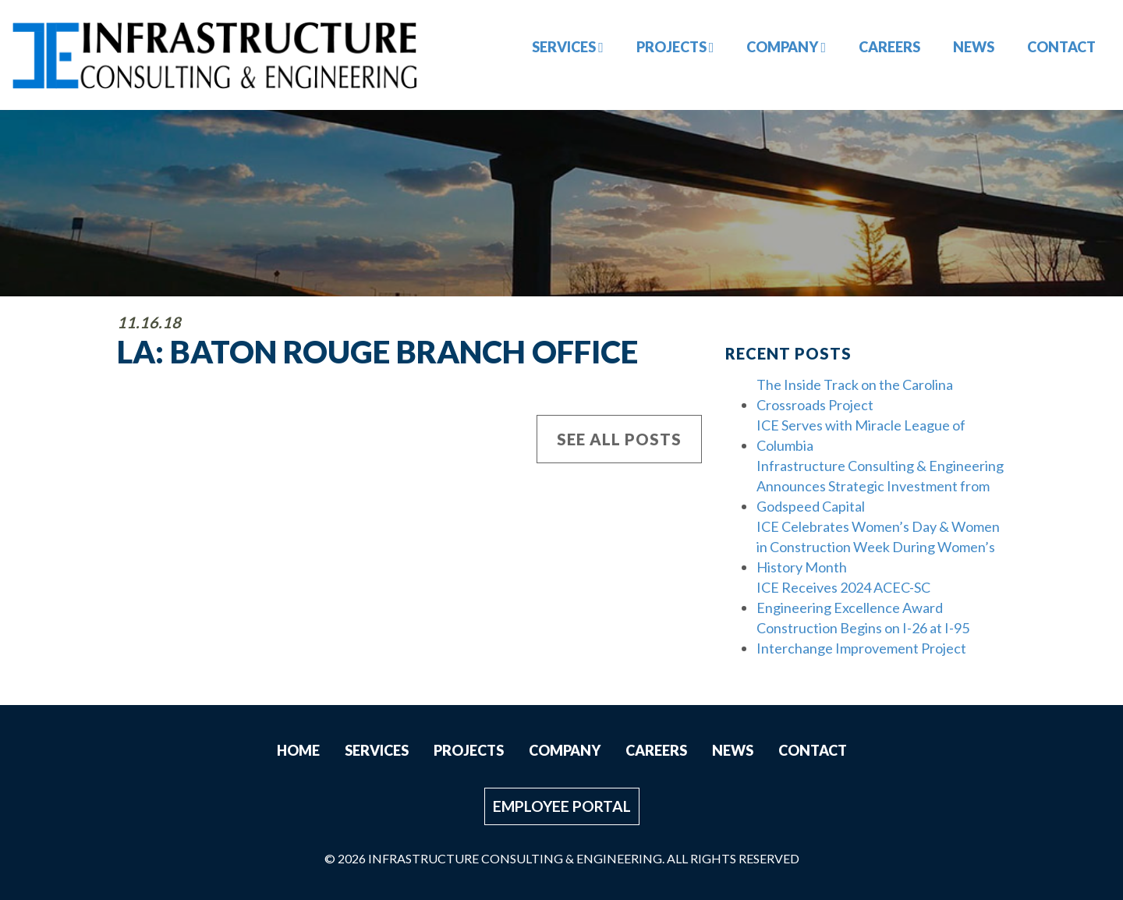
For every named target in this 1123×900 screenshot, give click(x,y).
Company (786, 46)
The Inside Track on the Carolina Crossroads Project (854, 394)
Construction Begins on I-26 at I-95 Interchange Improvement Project (862, 638)
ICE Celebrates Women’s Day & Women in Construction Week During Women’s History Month (878, 547)
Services (568, 46)
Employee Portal (562, 806)
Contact (1061, 46)
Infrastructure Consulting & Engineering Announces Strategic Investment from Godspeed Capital (880, 486)
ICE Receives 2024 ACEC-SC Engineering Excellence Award (849, 597)
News (973, 46)
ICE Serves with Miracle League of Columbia (860, 435)
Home (298, 750)
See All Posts (619, 439)
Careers (889, 46)
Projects (675, 46)
